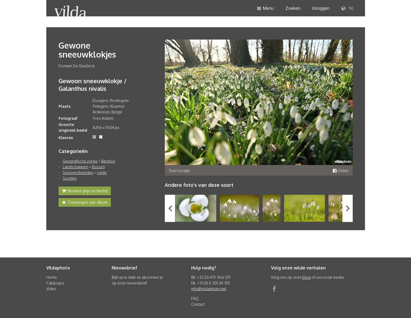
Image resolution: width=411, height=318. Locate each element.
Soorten (70, 178)
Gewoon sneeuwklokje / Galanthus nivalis (93, 84)
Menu (265, 8)
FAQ (195, 298)
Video (51, 288)
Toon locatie (179, 170)
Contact (198, 304)
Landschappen (75, 166)
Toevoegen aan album (85, 203)
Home (51, 277)
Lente (102, 172)
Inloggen (321, 8)
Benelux (108, 161)
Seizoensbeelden (78, 172)
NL (347, 8)
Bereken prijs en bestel (85, 191)
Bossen (98, 166)
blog (306, 277)
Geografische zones (80, 161)
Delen (341, 170)
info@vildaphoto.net (208, 288)
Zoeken (292, 8)
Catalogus (55, 283)
